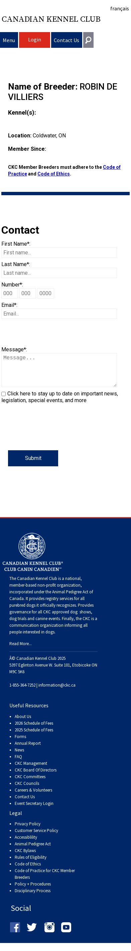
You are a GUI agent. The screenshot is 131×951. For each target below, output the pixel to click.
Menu (9, 40)
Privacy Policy (27, 830)
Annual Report (28, 750)
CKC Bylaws (25, 857)
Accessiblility (26, 844)
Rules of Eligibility (30, 864)
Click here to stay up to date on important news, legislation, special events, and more (59, 403)
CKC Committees (30, 783)
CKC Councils (27, 790)
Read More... (20, 650)
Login (34, 39)
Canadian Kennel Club (51, 19)
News (19, 756)
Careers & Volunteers (33, 797)
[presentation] (52, 437)
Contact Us (66, 40)
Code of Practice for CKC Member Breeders (45, 880)
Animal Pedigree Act (33, 850)
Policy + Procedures (33, 891)
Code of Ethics (53, 173)
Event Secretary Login (34, 810)
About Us (23, 723)
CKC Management (31, 770)
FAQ (18, 763)
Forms (20, 743)
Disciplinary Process (32, 897)
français (119, 8)
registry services (58, 605)
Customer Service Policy (36, 837)
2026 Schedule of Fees (34, 730)
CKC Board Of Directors (35, 777)
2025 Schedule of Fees (34, 736)
